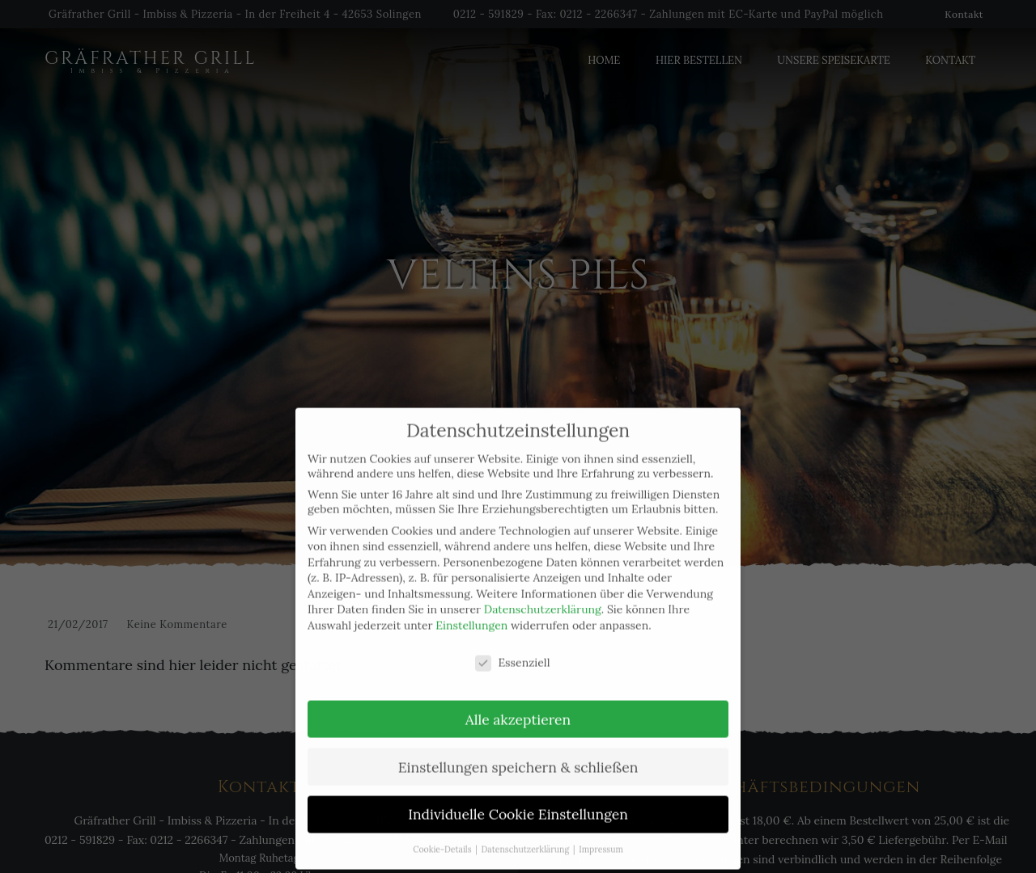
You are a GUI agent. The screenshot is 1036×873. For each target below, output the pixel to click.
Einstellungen (471, 613)
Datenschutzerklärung (542, 597)
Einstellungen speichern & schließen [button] (518, 754)
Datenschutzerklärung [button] (526, 837)
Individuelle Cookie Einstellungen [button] (518, 802)
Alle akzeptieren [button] (518, 707)
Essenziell (512, 650)
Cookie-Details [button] (443, 837)
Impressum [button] (601, 837)
